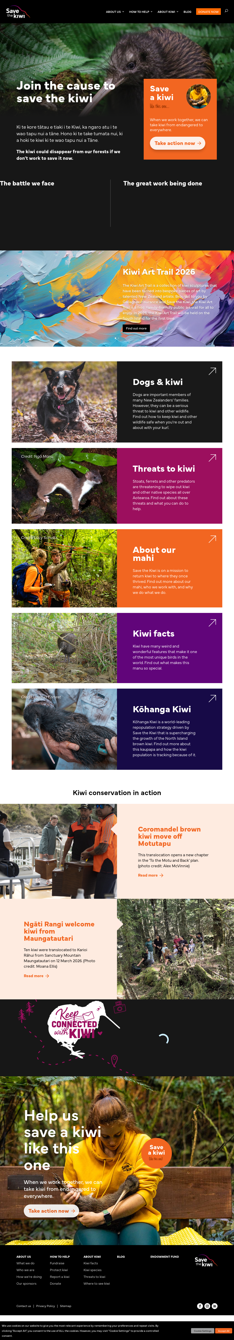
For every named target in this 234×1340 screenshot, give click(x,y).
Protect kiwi (59, 1269)
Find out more (136, 328)
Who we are (25, 1269)
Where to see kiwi (97, 1283)
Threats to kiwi (94, 1276)
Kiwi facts (91, 1263)
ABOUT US (113, 12)
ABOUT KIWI (166, 12)
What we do (25, 1263)
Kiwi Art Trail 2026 (159, 271)
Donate (55, 1283)
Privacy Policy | (48, 1306)
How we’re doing (29, 1276)
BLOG (187, 12)
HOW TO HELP (139, 12)
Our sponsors (26, 1283)
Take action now (175, 142)
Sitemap (65, 1306)
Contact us (23, 1306)
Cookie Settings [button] (202, 1330)
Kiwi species (92, 1269)
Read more (148, 875)
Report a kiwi (59, 1276)
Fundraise (57, 1263)
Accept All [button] (223, 1330)
